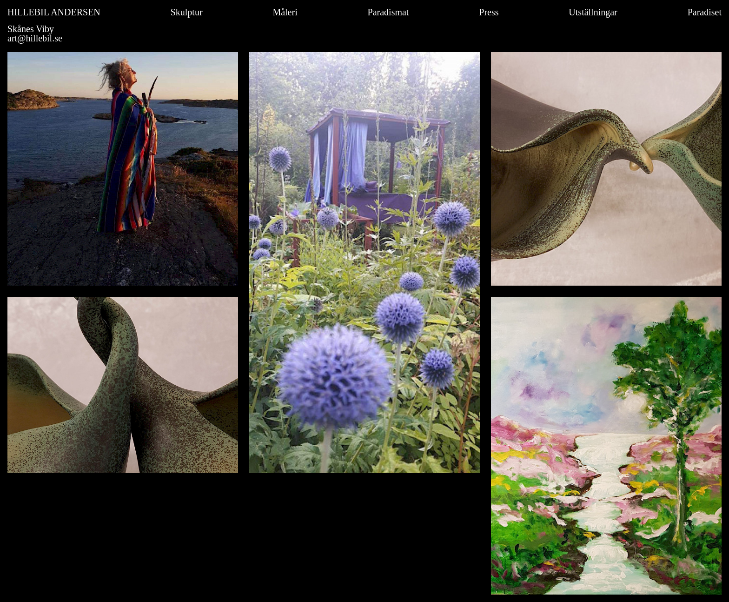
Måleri (284, 12)
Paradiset (705, 12)
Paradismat (388, 12)
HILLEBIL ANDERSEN (53, 12)
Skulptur (187, 12)
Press (488, 12)
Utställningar (593, 12)
